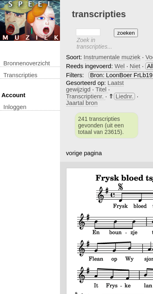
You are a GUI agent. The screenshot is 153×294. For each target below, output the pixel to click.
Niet (135, 66)
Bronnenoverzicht (26, 63)
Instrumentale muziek (112, 57)
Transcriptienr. (85, 96)
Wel (120, 66)
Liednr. (124, 96)
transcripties (20, 75)
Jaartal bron (82, 103)
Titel (101, 89)
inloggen (14, 107)
